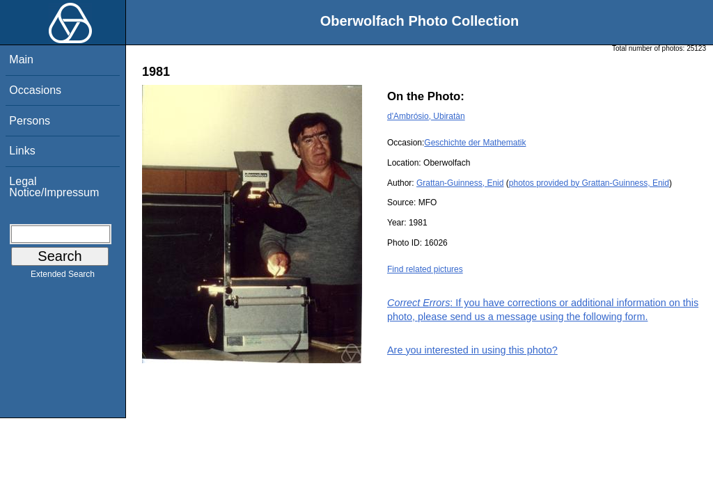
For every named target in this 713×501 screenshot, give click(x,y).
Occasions (35, 90)
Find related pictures (425, 269)
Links (22, 151)
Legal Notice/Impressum (54, 186)
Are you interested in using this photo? (472, 350)
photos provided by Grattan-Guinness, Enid (589, 183)
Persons (29, 121)
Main (21, 59)
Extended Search (63, 277)
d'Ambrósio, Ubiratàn (426, 116)
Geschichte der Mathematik (475, 143)
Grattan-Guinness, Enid (459, 183)
